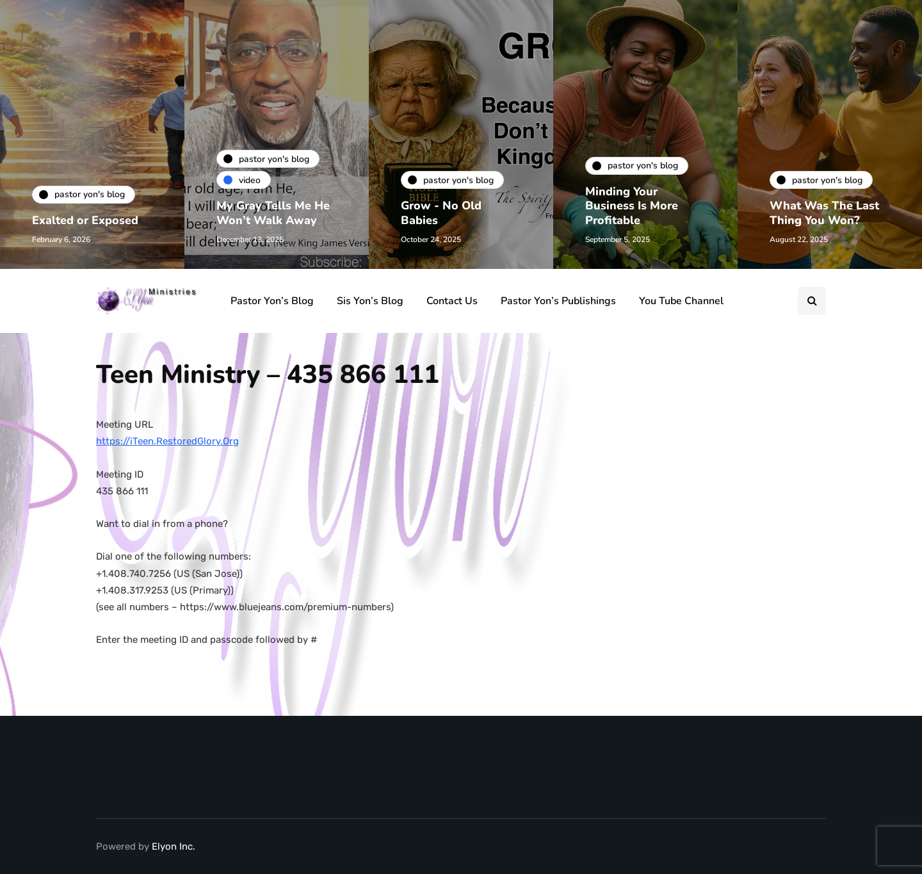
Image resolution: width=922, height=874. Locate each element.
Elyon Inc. (173, 846)
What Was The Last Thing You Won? (824, 213)
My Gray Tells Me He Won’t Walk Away (273, 213)
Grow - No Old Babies (441, 213)
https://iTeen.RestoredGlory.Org (167, 441)
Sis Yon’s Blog (370, 301)
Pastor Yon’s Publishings (558, 301)
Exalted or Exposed (85, 220)
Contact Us (452, 301)
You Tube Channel (681, 301)
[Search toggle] (812, 301)
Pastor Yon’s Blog (272, 301)
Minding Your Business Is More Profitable (631, 206)
